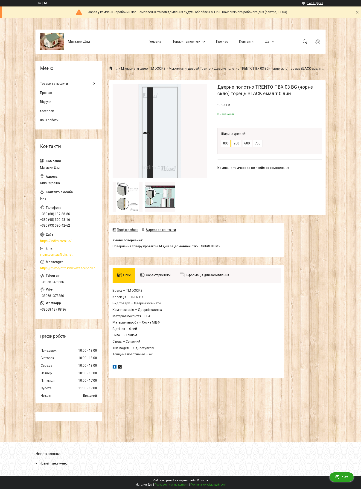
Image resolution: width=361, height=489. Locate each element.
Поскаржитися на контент (171, 484)
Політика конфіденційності (208, 484)
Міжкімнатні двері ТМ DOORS (143, 68)
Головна (155, 41)
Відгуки (45, 102)
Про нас (222, 41)
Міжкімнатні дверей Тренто (190, 68)
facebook (47, 111)
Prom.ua (202, 480)
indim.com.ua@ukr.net (56, 254)
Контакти (246, 41)
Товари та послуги (186, 41)
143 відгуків (315, 3)
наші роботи (49, 120)
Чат (341, 477)
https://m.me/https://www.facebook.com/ (69, 268)
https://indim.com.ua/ (56, 241)
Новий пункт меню (53, 463)
